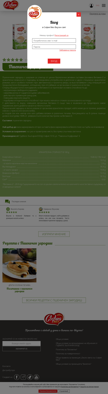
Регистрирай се (61, 35)
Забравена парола (67, 50)
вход (54, 61)
